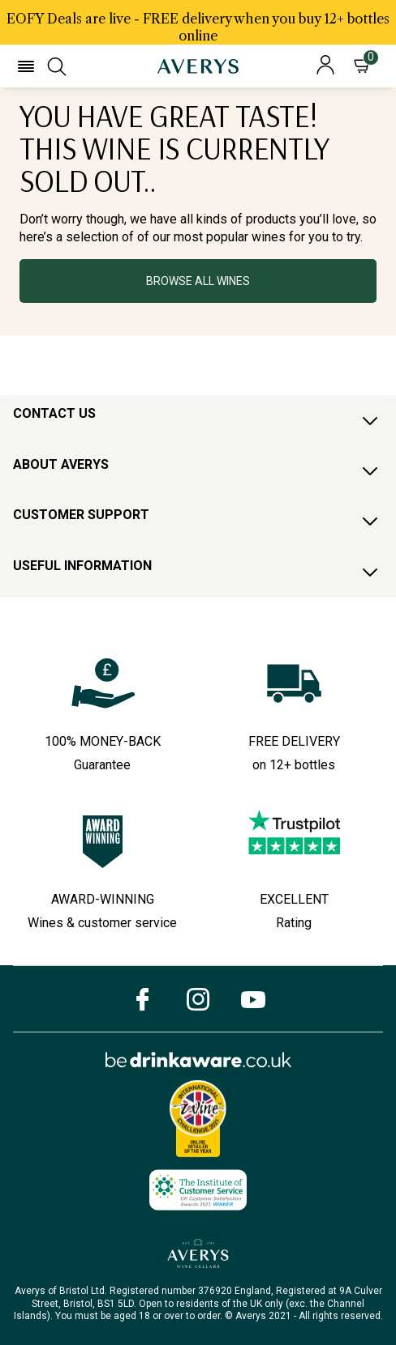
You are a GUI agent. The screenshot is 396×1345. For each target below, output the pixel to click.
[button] (26, 66)
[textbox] (198, 173)
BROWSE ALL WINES (198, 281)
